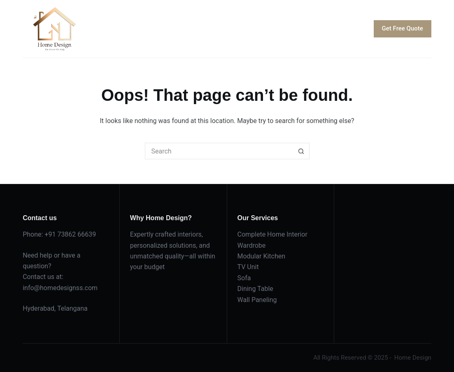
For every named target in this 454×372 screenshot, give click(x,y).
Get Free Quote (402, 28)
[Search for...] (219, 151)
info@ (31, 288)
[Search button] (301, 151)
